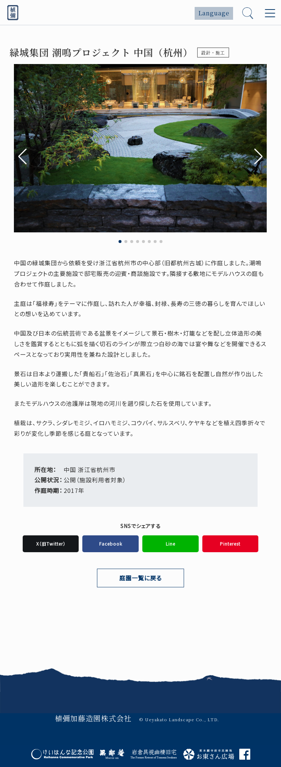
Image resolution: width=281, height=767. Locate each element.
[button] (258, 157)
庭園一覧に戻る (140, 577)
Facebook (110, 543)
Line (170, 543)
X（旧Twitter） (50, 543)
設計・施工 (213, 52)
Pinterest (230, 543)
